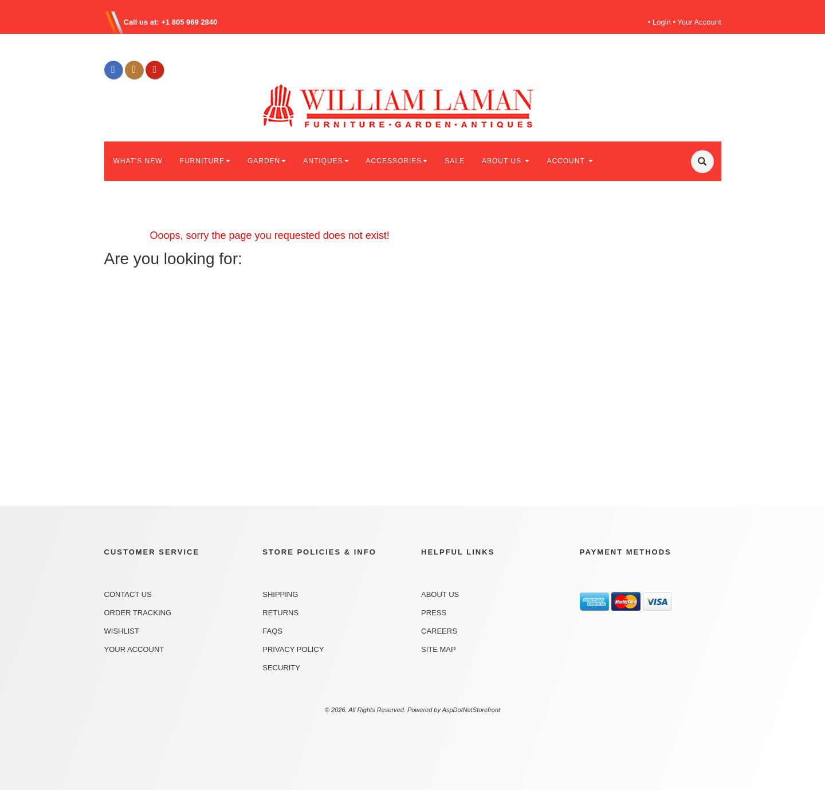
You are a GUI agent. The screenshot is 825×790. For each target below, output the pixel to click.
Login (662, 22)
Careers (439, 631)
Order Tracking (138, 612)
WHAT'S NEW (138, 161)
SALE (455, 161)
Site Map (438, 649)
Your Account (699, 22)
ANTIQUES (325, 161)
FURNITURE (205, 161)
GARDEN (266, 161)
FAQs (272, 631)
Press (433, 612)
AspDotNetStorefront (471, 709)
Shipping (280, 594)
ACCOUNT (569, 161)
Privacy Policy (293, 649)
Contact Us (128, 594)
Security (281, 667)
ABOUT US (505, 161)
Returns (280, 612)
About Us (440, 594)
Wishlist (121, 631)
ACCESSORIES (397, 161)
